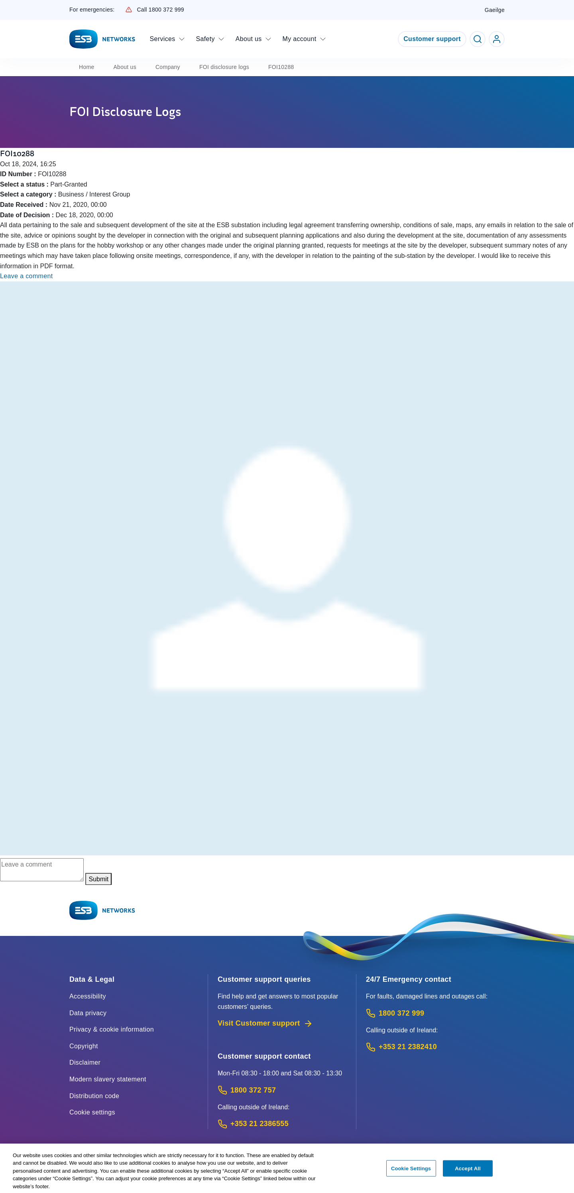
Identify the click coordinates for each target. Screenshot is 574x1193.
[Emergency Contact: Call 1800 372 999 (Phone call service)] (435, 1013)
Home (86, 67)
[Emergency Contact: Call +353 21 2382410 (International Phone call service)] (435, 1047)
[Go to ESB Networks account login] (497, 39)
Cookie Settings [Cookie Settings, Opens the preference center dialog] (411, 1172)
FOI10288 (281, 67)
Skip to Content (6, 6)
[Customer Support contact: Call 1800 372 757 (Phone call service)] (282, 1090)
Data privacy (87, 1013)
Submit (98, 879)
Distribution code (94, 1096)
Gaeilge (495, 10)
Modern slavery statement (107, 1079)
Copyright (83, 1046)
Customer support (432, 38)
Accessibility (87, 996)
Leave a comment (26, 276)
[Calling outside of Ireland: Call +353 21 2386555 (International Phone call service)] (282, 1123)
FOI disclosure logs (224, 67)
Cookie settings (92, 1112)
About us (124, 67)
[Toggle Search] (478, 39)
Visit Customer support (265, 1023)
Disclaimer (84, 1062)
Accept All (467, 1172)
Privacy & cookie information (111, 1029)
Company (167, 67)
